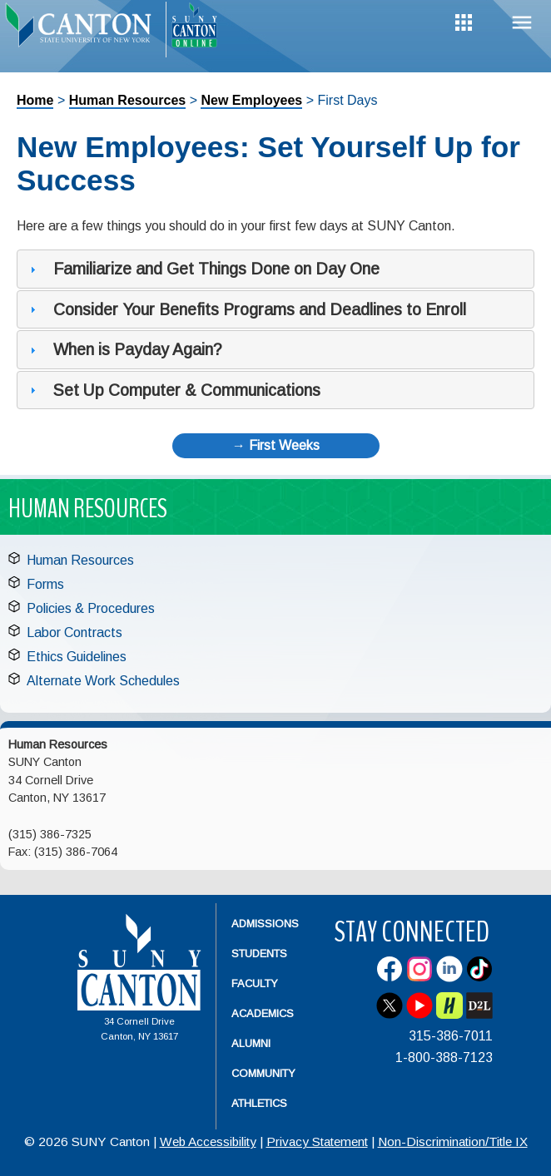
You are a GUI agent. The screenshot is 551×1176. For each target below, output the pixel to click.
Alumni (251, 1043)
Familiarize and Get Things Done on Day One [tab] (203, 268)
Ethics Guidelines (77, 657)
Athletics (259, 1103)
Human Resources (127, 100)
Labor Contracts (74, 632)
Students (259, 953)
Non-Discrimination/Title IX (453, 1141)
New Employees (251, 100)
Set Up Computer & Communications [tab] (173, 390)
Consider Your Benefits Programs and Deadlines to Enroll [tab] (246, 309)
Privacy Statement (317, 1141)
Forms (45, 584)
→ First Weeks (276, 445)
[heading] (83, 30)
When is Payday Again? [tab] (124, 349)
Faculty (254, 983)
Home (35, 100)
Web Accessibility (208, 1141)
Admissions (265, 923)
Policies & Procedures (91, 608)
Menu (522, 23)
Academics (262, 1013)
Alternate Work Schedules (103, 681)
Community (263, 1073)
